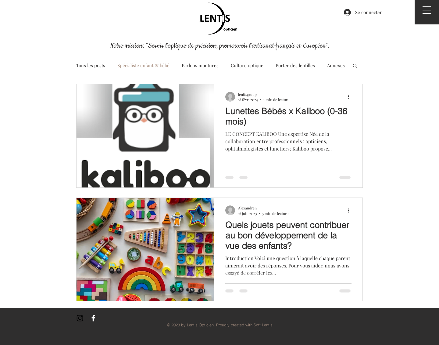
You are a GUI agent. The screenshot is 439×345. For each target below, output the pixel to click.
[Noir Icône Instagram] (80, 318)
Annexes (336, 65)
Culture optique (247, 65)
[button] (427, 10)
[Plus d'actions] (350, 96)
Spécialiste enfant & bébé (143, 65)
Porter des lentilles (295, 65)
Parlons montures (200, 65)
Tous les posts (90, 65)
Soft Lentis (263, 324)
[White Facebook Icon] (93, 318)
